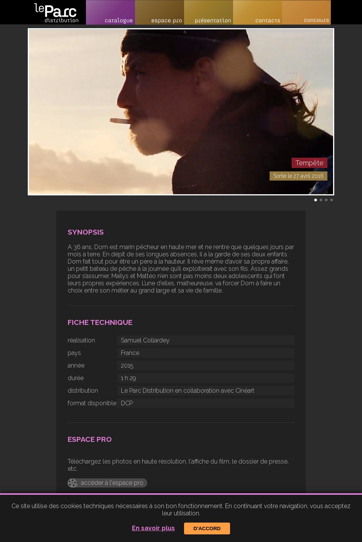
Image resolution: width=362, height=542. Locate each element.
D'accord (207, 528)
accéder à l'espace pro (112, 482)
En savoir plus (153, 528)
